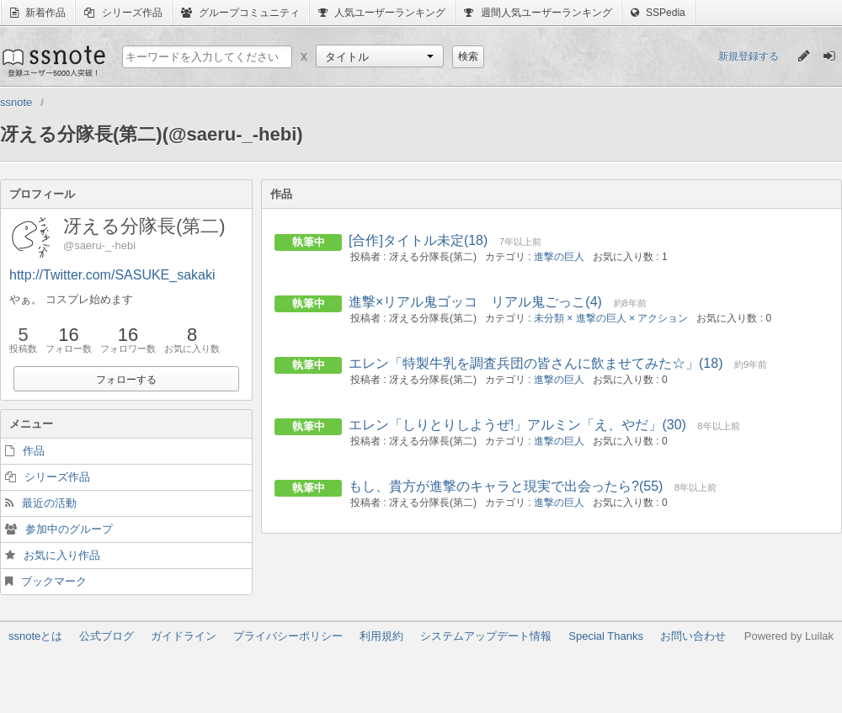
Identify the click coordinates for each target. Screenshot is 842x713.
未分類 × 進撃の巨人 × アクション (611, 318)
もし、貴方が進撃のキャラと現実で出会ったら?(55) (506, 486)
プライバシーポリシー (288, 636)
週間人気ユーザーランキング (537, 13)
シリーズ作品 (123, 13)
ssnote (52, 60)
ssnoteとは (35, 636)
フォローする (126, 380)
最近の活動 (49, 503)
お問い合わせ (693, 636)
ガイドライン (183, 636)
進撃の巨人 (559, 257)
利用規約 (381, 636)
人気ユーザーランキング (381, 13)
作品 (34, 450)
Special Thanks (605, 636)
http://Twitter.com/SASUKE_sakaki (112, 275)
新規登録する (748, 56)
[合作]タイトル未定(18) (418, 240)
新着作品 (38, 13)
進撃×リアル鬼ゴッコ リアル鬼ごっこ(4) (475, 302)
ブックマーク (54, 581)
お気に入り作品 (62, 555)
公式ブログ (106, 636)
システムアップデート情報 (486, 636)
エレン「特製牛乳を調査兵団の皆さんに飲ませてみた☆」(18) (535, 363)
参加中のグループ (69, 529)
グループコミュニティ (240, 13)
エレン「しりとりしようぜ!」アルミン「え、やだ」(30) (517, 425)
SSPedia (658, 13)
